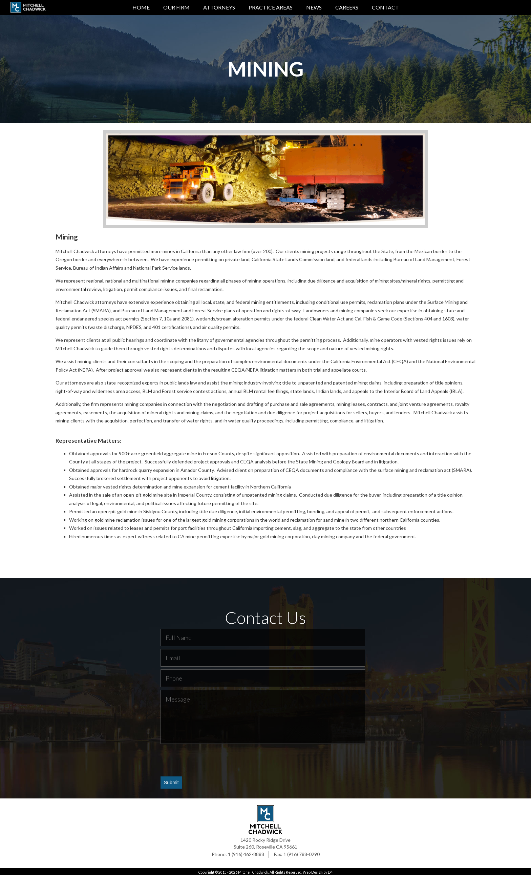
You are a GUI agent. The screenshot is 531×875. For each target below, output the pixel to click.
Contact (385, 7)
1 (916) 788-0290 (301, 853)
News (314, 7)
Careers (346, 7)
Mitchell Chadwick (253, 871)
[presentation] (212, 758)
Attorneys (219, 7)
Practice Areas (271, 7)
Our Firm (176, 7)
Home (141, 7)
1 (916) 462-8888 (246, 853)
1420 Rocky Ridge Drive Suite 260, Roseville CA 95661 (265, 842)
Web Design (313, 871)
